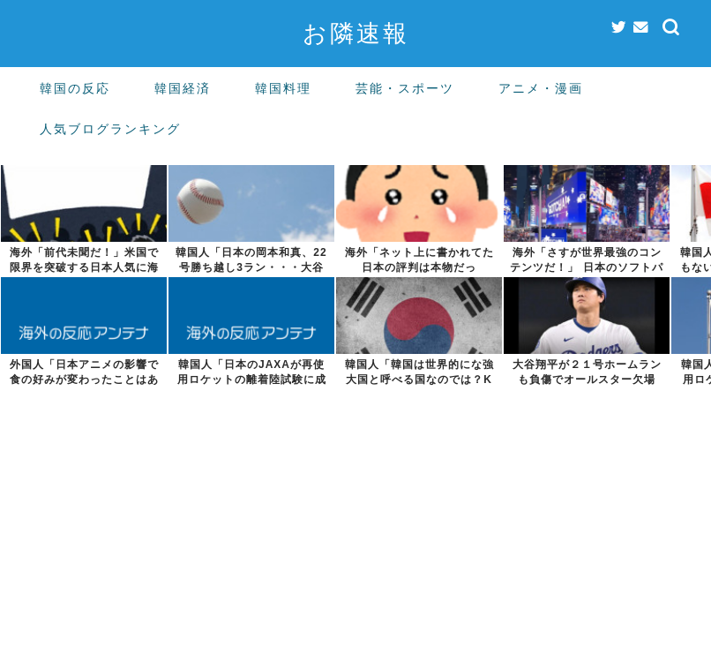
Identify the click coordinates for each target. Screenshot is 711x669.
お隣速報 (356, 33)
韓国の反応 (75, 88)
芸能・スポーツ (405, 88)
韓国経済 (182, 88)
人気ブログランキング (110, 129)
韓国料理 (283, 88)
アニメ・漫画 (540, 88)
